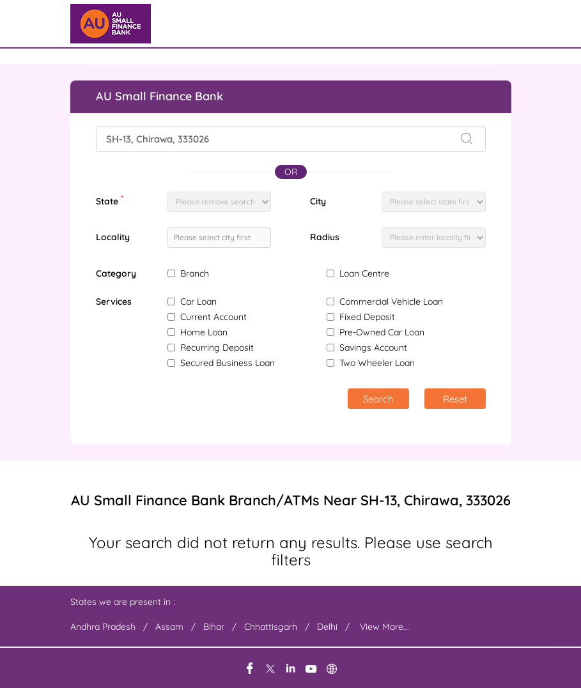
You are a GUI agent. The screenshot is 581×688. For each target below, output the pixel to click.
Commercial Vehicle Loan (391, 301)
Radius (324, 237)
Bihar (213, 627)
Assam (169, 627)
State (109, 200)
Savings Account (373, 347)
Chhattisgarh (270, 627)
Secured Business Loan (227, 363)
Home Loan (204, 332)
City (318, 201)
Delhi (327, 627)
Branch (194, 273)
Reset (455, 399)
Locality (113, 237)
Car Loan (198, 301)
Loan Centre (364, 273)
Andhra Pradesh (103, 627)
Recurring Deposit (217, 347)
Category (116, 273)
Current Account (213, 317)
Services (114, 301)
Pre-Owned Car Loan (381, 332)
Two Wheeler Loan (377, 363)
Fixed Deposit (367, 317)
